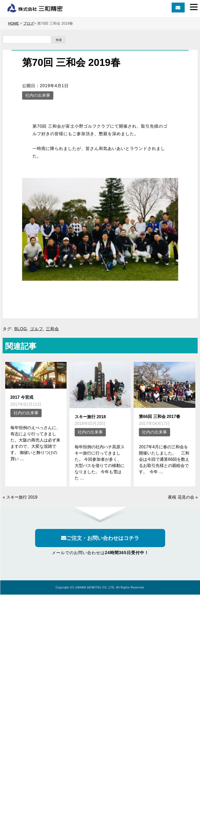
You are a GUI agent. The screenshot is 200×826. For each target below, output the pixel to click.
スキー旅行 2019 (21, 497)
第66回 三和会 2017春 (159, 416)
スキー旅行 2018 (90, 417)
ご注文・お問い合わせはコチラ (100, 538)
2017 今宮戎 (21, 397)
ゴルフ (36, 329)
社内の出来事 (37, 95)
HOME (13, 23)
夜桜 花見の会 (181, 497)
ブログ (28, 23)
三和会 (52, 329)
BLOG (20, 329)
